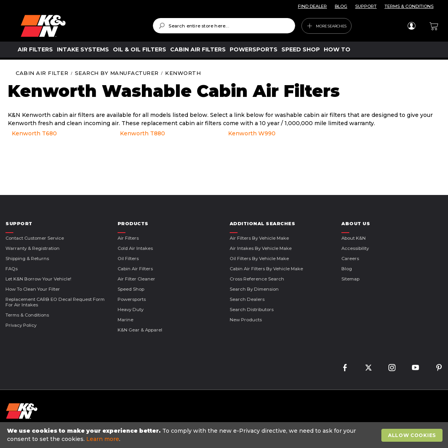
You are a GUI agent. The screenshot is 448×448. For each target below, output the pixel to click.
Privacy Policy (20, 325)
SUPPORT (366, 6)
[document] (225, 435)
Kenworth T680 (34, 133)
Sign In (411, 26)
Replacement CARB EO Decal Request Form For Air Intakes (55, 302)
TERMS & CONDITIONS (409, 6)
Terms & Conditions (27, 315)
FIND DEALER (312, 6)
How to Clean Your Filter (32, 289)
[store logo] (81, 26)
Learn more (102, 439)
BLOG (341, 6)
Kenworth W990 (252, 133)
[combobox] (223, 26)
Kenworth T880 (142, 133)
